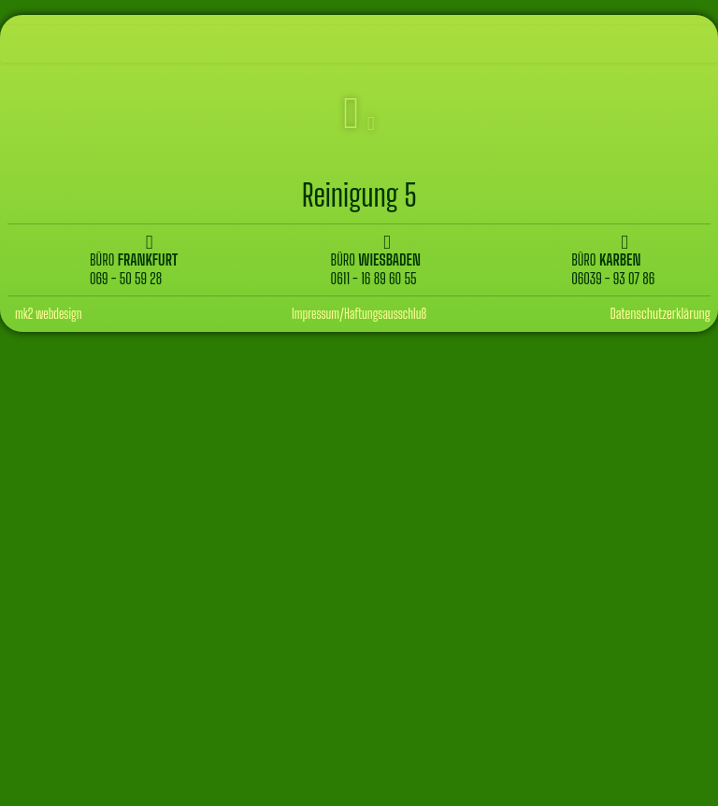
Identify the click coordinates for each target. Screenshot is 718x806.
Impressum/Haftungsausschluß (359, 314)
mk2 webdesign (48, 314)
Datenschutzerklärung (660, 313)
